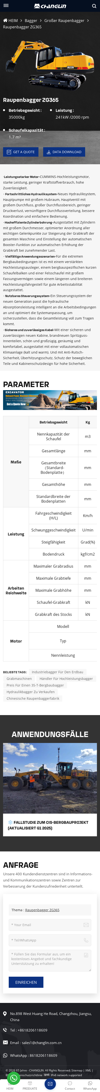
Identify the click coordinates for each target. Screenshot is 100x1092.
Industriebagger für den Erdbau (57, 672)
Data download (64, 152)
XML (88, 1070)
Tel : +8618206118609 (28, 1030)
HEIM (10, 20)
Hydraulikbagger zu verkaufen (31, 692)
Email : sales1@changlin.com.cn (36, 1042)
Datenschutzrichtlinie (28, 1075)
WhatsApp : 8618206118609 (33, 1055)
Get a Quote (21, 152)
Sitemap (76, 1070)
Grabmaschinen (19, 678)
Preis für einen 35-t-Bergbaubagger (35, 685)
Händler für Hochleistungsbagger (66, 678)
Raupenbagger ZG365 (42, 910)
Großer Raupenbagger (64, 20)
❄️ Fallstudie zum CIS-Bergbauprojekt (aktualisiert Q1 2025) (48, 825)
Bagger (31, 20)
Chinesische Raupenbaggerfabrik (33, 698)
